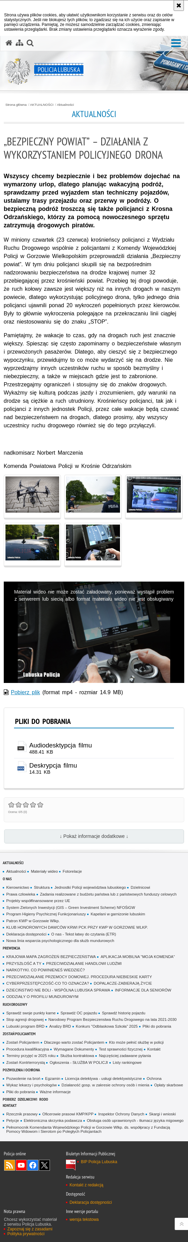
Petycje (12, 1120)
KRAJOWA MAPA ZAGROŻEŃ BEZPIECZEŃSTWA (51, 957)
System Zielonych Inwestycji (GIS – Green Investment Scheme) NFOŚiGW (70, 907)
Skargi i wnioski (162, 1114)
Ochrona (154, 1078)
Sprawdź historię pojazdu (123, 1013)
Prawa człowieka (20, 894)
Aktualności (65, 104)
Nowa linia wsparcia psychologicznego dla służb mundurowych (60, 941)
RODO (43, 1099)
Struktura (42, 887)
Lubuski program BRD (25, 1026)
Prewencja (11, 948)
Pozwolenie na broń (23, 1078)
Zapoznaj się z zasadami (29, 1229)
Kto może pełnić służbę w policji (136, 1042)
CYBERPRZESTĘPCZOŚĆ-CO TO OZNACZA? (47, 983)
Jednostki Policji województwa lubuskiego (90, 887)
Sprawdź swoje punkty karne (31, 1013)
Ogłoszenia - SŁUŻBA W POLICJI (79, 1062)
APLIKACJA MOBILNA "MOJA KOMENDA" (137, 957)
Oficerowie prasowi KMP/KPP (68, 1114)
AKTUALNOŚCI (42, 104)
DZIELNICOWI (27, 1099)
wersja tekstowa (83, 1219)
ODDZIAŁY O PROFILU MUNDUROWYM (42, 997)
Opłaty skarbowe (168, 1085)
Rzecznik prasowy (22, 1114)
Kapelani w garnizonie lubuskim (118, 914)
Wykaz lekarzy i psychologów (31, 1085)
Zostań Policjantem (19, 1033)
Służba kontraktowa (77, 1056)
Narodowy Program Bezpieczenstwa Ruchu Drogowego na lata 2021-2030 (113, 1019)
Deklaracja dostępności (26, 934)
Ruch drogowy (15, 1004)
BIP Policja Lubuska (99, 1161)
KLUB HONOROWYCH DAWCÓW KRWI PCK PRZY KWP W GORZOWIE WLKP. (77, 927)
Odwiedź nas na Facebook (32, 1165)
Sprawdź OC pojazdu (79, 1013)
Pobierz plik (25, 692)
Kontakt (154, 1049)
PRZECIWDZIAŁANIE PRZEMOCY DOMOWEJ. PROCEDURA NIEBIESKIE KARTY (79, 977)
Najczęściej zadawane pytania (125, 1056)
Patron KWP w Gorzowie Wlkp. (32, 921)
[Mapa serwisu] (19, 43)
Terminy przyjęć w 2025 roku (30, 1056)
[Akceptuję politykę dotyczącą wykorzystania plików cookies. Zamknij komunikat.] (179, 5)
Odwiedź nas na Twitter (44, 1165)
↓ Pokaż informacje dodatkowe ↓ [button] (93, 836)
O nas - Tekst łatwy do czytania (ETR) (83, 934)
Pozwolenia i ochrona (21, 1069)
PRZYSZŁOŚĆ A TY (23, 963)
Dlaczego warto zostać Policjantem (74, 1042)
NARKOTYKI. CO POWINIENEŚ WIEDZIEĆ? (45, 970)
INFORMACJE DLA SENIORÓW (143, 990)
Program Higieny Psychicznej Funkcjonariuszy (46, 914)
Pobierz (9, 1099)
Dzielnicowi (140, 887)
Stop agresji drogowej (24, 1019)
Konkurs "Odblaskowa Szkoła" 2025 (107, 1026)
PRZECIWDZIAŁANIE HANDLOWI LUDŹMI (84, 963)
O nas (7, 878)
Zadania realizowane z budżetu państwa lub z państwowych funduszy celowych (108, 894)
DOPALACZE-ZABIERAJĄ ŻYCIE (123, 983)
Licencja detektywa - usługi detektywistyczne (103, 1078)
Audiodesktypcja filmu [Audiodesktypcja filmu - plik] (60, 745)
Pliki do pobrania (157, 1026)
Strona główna (16, 104)
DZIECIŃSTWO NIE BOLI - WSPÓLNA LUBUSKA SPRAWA (58, 990)
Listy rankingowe (127, 1062)
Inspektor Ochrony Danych (121, 1114)
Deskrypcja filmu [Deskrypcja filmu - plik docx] (53, 765)
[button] (176, 43)
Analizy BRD (60, 1026)
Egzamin (52, 1078)
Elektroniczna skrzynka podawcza (53, 1120)
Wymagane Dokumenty (74, 1049)
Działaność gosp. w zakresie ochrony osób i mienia (105, 1085)
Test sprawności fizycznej (121, 1049)
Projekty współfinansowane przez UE (38, 901)
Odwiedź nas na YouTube (21, 1165)
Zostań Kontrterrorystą (25, 1062)
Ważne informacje (55, 1092)
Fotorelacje (72, 871)
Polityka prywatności (25, 1233)
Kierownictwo (17, 887)
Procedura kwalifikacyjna (27, 1049)
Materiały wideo (44, 871)
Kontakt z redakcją (86, 1185)
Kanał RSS (9, 1165)
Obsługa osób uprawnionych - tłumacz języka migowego (135, 1120)
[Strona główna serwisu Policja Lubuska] (8, 43)
